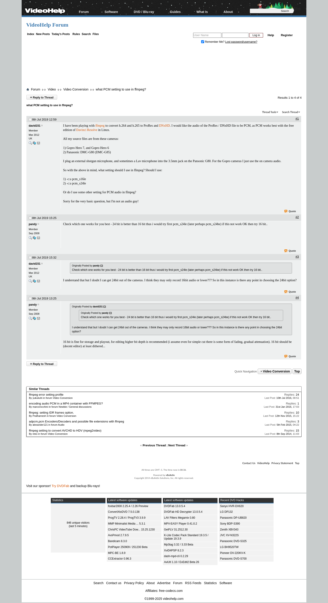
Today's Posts (60, 34)
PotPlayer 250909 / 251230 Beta (127, 547)
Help (271, 35)
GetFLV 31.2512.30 (176, 529)
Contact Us (248, 463)
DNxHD (164, 125)
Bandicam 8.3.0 (117, 541)
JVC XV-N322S (229, 535)
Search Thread (290, 112)
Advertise (163, 583)
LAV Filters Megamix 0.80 (179, 517)
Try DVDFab (60, 486)
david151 (34, 125)
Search (86, 34)
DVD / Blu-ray (144, 12)
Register (287, 35)
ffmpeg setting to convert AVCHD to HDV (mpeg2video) (65, 430)
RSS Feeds (193, 583)
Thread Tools (269, 112)
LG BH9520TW (229, 547)
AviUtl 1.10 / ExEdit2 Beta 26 (181, 562)
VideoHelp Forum (47, 25)
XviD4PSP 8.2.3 (174, 550)
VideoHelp (263, 463)
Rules (76, 34)
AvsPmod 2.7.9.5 (118, 535)
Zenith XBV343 (229, 529)
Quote (290, 211)
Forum (84, 12)
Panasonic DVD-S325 (233, 541)
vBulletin (170, 475)
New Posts (43, 34)
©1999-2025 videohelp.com (163, 598)
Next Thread (176, 445)
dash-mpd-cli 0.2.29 (176, 556)
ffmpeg (100, 125)
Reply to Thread (42, 97)
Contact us (113, 583)
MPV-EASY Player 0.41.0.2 (180, 523)
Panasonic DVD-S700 (233, 558)
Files (95, 34)
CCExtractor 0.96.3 (119, 558)
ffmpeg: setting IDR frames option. (51, 412)
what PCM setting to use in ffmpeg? (121, 89)
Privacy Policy (134, 583)
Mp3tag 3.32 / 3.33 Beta (178, 544)
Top (297, 371)
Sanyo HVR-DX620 (231, 506)
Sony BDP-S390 (230, 523)
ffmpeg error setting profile (46, 394)
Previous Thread (154, 445)
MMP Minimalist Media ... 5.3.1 (126, 523)
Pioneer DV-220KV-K (233, 553)
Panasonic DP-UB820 (233, 517)
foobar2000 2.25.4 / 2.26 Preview (128, 506)
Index (30, 34)
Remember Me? (213, 41)
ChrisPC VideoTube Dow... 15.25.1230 (131, 529)
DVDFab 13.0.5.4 (174, 506)
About (228, 12)
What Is (202, 12)
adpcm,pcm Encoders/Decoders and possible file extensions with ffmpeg (76, 421)
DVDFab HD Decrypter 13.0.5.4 (183, 511)
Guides (175, 12)
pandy (33, 224)
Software (111, 12)
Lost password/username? (241, 41)
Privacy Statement (282, 463)
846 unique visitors (78, 522)
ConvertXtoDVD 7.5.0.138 (124, 511)
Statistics (210, 583)
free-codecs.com (170, 591)
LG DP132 (226, 511)
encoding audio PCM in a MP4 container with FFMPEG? (66, 403)
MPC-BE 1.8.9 (117, 553)
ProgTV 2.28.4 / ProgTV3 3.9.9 (127, 517)
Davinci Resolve (86, 130)
